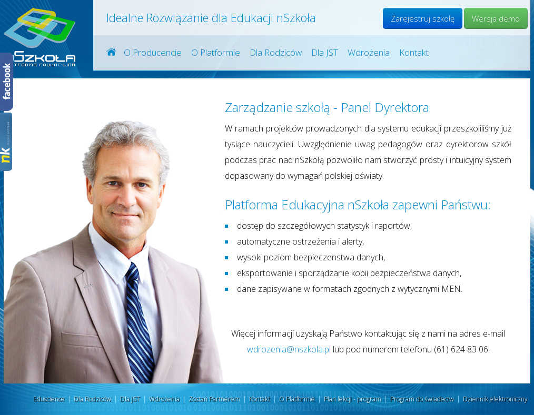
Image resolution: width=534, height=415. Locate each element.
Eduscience (49, 398)
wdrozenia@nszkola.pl (289, 349)
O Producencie (153, 52)
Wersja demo (496, 18)
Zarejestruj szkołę (422, 18)
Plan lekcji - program (352, 398)
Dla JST (324, 52)
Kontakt (414, 52)
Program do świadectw (422, 398)
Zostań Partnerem (214, 398)
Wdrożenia (369, 52)
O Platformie (215, 52)
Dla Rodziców (276, 52)
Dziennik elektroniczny (495, 398)
